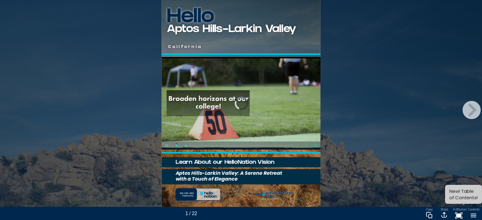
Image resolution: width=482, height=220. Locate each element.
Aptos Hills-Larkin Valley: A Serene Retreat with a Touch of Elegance (229, 175)
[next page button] (471, 110)
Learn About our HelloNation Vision (225, 163)
